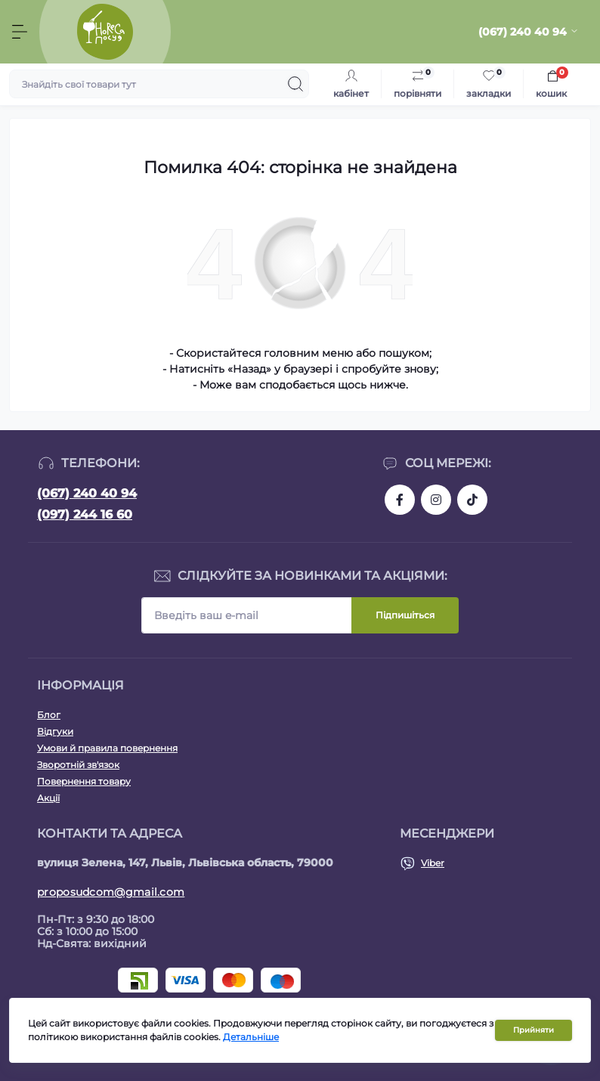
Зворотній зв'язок (78, 764)
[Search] (295, 84)
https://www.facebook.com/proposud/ (400, 500)
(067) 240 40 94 (87, 493)
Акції (48, 798)
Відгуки (55, 731)
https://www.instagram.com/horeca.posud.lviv (436, 500)
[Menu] (19, 31)
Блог (48, 714)
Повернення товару (84, 781)
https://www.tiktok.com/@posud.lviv (472, 500)
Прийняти (533, 1030)
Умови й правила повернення (107, 748)
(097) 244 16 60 (84, 514)
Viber (432, 863)
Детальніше (251, 1036)
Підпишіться (405, 615)
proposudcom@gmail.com (110, 892)
